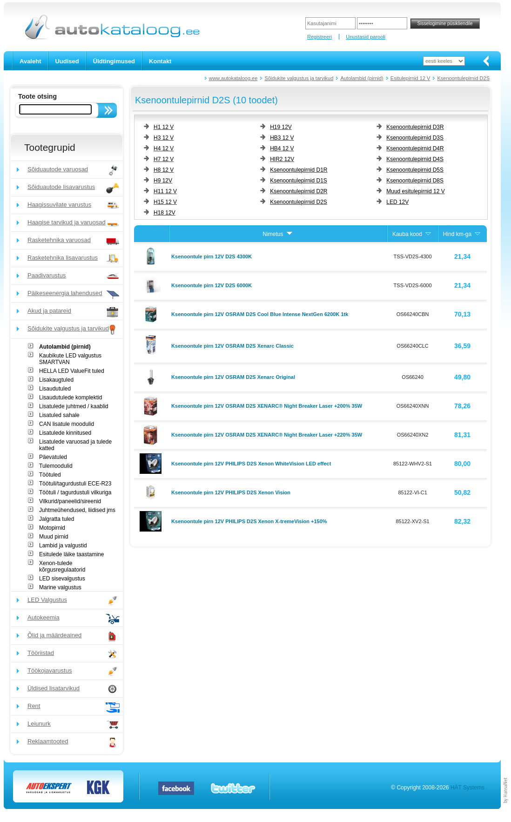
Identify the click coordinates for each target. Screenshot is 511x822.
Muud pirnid (53, 536)
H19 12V (281, 127)
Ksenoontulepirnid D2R (298, 191)
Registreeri (319, 37)
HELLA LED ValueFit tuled (71, 371)
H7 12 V (164, 159)
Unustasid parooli (365, 37)
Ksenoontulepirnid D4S (415, 159)
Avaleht (30, 61)
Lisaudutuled (55, 388)
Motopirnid (52, 528)
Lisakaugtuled (56, 380)
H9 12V (163, 180)
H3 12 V (164, 138)
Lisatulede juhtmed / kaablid (73, 406)
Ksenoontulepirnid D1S (298, 180)
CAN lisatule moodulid (66, 424)
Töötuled (50, 475)
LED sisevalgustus (62, 578)
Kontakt (160, 61)
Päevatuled (53, 457)
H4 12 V (164, 148)
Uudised (67, 61)
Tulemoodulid (56, 466)
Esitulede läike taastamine (71, 554)
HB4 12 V (282, 148)
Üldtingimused (114, 61)
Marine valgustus (60, 587)
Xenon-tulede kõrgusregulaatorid (62, 566)
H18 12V (164, 212)
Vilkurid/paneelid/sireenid (70, 501)
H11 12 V (165, 191)
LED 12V (397, 202)
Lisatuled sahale (59, 415)
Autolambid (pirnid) (361, 78)
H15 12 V (165, 202)
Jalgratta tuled (56, 519)
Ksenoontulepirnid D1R (298, 170)
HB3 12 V (282, 138)
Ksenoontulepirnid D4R (415, 148)
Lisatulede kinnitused (65, 433)
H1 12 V (164, 127)
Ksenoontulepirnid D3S (415, 138)
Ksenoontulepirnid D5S (415, 170)
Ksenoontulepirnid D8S (415, 180)
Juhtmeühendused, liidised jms (77, 510)
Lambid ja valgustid (63, 545)
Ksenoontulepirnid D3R (415, 127)
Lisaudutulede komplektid (70, 397)
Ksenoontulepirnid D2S (463, 78)
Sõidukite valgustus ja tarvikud (298, 78)
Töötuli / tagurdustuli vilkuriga (75, 492)
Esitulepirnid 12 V (410, 78)
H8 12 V (164, 170)
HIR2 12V (282, 159)
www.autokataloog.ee (233, 78)
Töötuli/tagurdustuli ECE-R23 (75, 483)
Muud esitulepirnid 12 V (415, 191)
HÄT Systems (467, 787)
